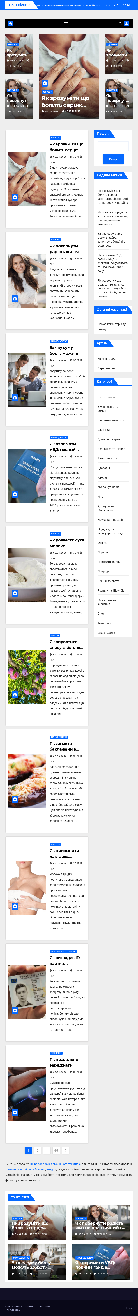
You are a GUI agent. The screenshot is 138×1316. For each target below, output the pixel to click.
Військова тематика (111, 420)
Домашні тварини (110, 439)
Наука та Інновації (110, 519)
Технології (56, 1053)
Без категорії (106, 397)
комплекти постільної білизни (25, 1169)
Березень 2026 (108, 368)
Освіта (102, 543)
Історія (102, 477)
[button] (120, 23)
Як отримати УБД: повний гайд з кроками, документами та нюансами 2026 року (113, 263)
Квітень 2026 (107, 358)
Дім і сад (55, 636)
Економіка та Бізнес (111, 449)
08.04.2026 (17, 60)
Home (129, 1308)
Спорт (102, 613)
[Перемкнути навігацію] (66, 23)
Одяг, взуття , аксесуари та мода (110, 531)
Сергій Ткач (71, 111)
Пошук (103, 134)
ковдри (51, 1169)
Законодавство (59, 341)
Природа (103, 571)
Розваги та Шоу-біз (111, 590)
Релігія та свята (108, 581)
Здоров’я (12, 45)
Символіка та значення (107, 602)
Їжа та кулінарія (59, 737)
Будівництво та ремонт (108, 408)
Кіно (100, 496)
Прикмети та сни (109, 562)
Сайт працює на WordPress (21, 1306)
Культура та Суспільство (63, 952)
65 (56, 1150)
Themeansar (12, 1309)
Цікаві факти (106, 632)
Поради (103, 552)
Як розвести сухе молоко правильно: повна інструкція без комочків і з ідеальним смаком (113, 288)
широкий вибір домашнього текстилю (55, 1164)
